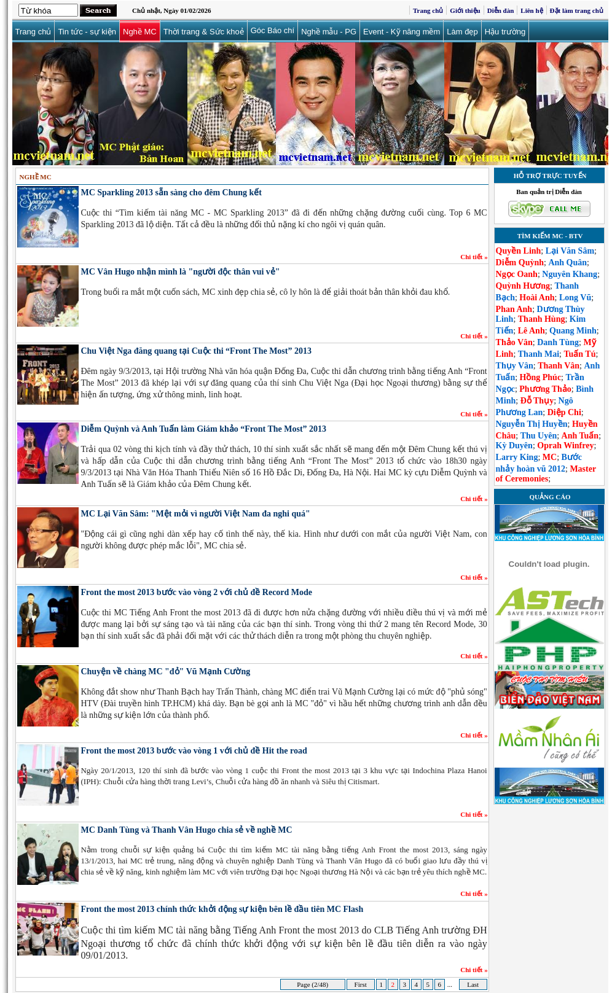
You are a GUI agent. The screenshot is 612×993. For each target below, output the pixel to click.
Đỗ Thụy (537, 400)
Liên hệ (531, 10)
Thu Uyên (538, 435)
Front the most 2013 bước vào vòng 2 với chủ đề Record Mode (196, 592)
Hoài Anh (536, 297)
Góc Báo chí (273, 30)
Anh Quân (567, 262)
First (361, 984)
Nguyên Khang (569, 274)
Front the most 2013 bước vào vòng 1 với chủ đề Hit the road (193, 750)
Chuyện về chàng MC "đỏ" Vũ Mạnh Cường (165, 671)
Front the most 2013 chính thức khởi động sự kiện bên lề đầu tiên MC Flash (221, 909)
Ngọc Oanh (517, 274)
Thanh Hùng (541, 319)
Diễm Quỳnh (520, 262)
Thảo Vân (514, 342)
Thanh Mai (538, 354)
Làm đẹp (462, 31)
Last (472, 984)
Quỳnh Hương (523, 285)
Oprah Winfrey (565, 445)
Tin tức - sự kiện (87, 31)
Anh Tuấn (580, 435)
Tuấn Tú (579, 354)
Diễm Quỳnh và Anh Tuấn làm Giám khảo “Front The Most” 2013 (203, 429)
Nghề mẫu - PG (328, 31)
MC (550, 457)
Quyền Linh (518, 250)
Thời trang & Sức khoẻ (203, 31)
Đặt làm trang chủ (576, 10)
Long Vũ (575, 297)
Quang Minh (573, 330)
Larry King (517, 457)
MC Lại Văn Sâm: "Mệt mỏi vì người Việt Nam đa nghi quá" (195, 513)
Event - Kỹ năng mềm (401, 31)
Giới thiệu (465, 10)
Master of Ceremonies (546, 473)
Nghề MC (140, 31)
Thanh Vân (558, 365)
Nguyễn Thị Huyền (532, 424)
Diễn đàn (500, 10)
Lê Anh (531, 330)
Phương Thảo (545, 389)
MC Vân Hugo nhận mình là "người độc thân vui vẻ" (180, 271)
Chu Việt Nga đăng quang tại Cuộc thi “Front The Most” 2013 (195, 351)
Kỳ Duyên (514, 445)
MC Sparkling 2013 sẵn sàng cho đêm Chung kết (171, 192)
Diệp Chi (564, 412)
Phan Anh (514, 309)
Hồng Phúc (541, 377)
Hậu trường (505, 31)
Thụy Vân (514, 365)
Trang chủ (428, 10)
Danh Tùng (558, 342)
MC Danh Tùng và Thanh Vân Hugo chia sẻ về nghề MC (186, 830)
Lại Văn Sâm (570, 250)
